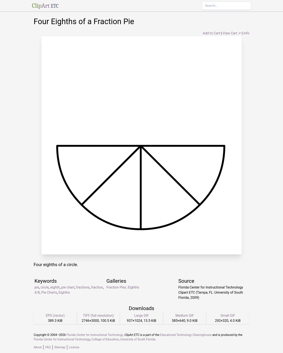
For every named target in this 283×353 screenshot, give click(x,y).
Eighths (64, 292)
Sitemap (59, 347)
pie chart (67, 287)
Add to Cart (211, 33)
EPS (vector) (55, 315)
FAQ (48, 347)
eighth (55, 287)
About (38, 347)
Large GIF (141, 315)
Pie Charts (49, 292)
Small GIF (227, 315)
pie (36, 287)
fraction (97, 287)
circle (44, 287)
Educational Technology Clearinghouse (186, 335)
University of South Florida (137, 339)
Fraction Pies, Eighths (122, 287)
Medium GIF (184, 315)
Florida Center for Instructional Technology (94, 335)
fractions (83, 287)
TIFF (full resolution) (98, 315)
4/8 (37, 292)
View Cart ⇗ (232, 33)
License (74, 347)
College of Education (105, 339)
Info (246, 33)
